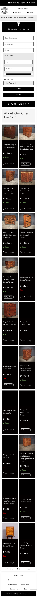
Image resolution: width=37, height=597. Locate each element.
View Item (8, 163)
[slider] (5, 74)
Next (28, 569)
